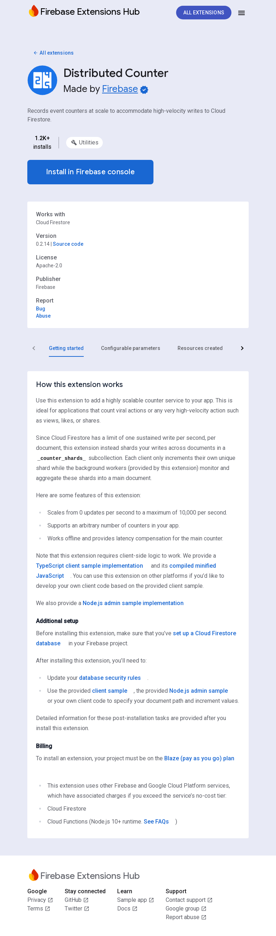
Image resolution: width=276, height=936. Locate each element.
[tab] (66, 348)
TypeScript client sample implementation (89, 565)
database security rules (110, 677)
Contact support (189, 900)
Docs (127, 908)
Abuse (43, 316)
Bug (40, 309)
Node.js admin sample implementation (133, 603)
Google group (186, 908)
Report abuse (186, 917)
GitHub (77, 900)
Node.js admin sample (198, 690)
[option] (84, 142)
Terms (38, 908)
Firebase (120, 88)
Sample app (135, 900)
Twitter (77, 908)
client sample (109, 690)
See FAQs (156, 821)
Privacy (40, 900)
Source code (68, 244)
